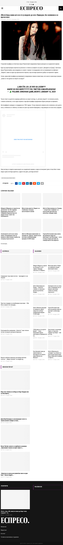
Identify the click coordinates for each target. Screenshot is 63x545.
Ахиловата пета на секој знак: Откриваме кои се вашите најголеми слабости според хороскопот (10, 236)
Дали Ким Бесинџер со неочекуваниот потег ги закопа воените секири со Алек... (13, 419)
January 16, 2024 (48, 92)
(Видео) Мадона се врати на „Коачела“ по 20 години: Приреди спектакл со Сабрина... (40, 268)
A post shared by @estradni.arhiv (23, 164)
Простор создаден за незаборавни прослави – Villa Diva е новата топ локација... (15, 304)
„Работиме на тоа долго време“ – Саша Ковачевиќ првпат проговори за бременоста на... (40, 333)
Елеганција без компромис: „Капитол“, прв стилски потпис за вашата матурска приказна (15, 331)
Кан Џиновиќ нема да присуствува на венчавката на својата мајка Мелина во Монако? (39, 354)
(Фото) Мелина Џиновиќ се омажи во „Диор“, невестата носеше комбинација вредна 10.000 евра (31, 236)
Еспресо (4, 19)
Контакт (3, 533)
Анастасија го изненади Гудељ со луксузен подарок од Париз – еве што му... (54, 332)
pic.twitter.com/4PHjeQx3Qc (43, 89)
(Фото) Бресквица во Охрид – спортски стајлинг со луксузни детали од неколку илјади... (38, 289)
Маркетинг (4, 530)
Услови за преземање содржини (10, 537)
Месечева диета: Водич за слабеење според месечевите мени (31, 209)
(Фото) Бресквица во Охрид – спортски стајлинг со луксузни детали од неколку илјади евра (52, 210)
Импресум (3, 526)
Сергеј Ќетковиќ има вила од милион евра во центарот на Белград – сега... (54, 310)
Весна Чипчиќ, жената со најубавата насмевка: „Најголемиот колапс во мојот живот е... (14, 447)
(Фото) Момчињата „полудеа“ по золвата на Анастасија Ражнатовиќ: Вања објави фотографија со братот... (55, 354)
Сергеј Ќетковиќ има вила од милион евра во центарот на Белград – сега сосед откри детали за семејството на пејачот (52, 237)
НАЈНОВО (38, 251)
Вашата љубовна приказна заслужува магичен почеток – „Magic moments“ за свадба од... (13, 358)
